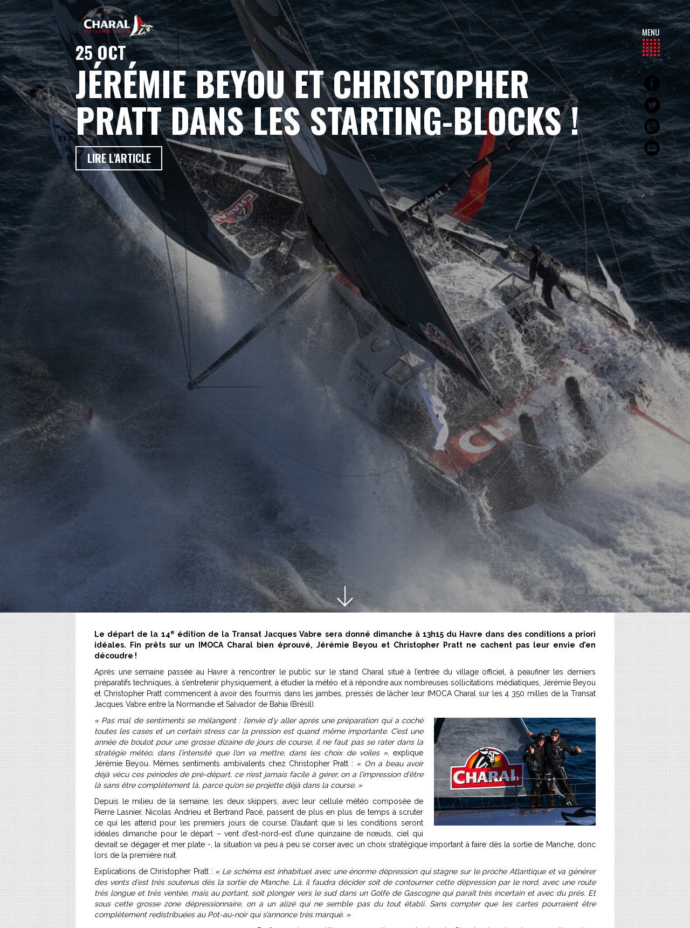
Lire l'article (119, 158)
